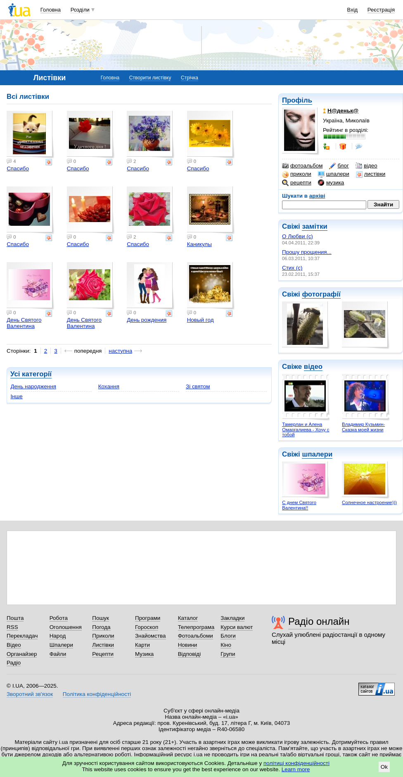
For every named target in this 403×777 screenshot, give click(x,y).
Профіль (297, 100)
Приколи (103, 636)
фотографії (321, 294)
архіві (317, 196)
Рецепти (103, 654)
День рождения (146, 320)
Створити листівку (150, 78)
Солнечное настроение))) (369, 502)
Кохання (108, 386)
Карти (142, 645)
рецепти (296, 182)
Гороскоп (146, 627)
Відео (14, 645)
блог (338, 166)
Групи (227, 654)
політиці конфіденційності (296, 763)
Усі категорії (31, 374)
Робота (59, 618)
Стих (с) (292, 268)
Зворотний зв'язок (30, 694)
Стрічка (189, 78)
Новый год (200, 320)
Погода (101, 627)
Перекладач (22, 636)
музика (331, 182)
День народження (33, 386)
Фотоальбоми (195, 636)
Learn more (296, 769)
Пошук (100, 618)
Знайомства (150, 636)
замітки (314, 226)
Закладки (232, 618)
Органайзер (22, 654)
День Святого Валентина (24, 323)
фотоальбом (302, 166)
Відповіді (189, 654)
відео (366, 166)
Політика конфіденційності (97, 694)
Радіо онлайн (319, 621)
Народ (58, 636)
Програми (147, 618)
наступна (120, 351)
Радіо (14, 663)
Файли (58, 654)
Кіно (225, 645)
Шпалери (61, 645)
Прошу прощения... (307, 252)
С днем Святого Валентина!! (299, 505)
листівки (371, 174)
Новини (187, 645)
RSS (12, 627)
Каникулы (199, 244)
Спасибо (18, 168)
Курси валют (236, 627)
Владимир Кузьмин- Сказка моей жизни (363, 427)
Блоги (228, 636)
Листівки (103, 645)
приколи (296, 174)
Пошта (15, 618)
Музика (144, 654)
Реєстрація (381, 10)
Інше (16, 396)
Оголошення (66, 627)
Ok (384, 767)
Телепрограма (196, 627)
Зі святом (198, 386)
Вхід (352, 10)
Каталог (188, 618)
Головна (50, 10)
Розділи (80, 10)
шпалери (333, 174)
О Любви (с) (297, 236)
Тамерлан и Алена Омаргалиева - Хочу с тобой (305, 429)
